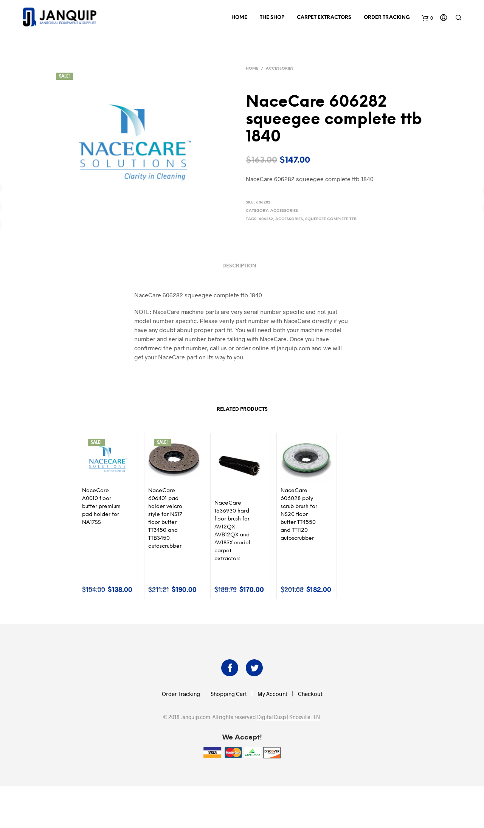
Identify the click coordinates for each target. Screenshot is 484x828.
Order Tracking (387, 17)
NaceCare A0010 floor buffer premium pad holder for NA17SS (101, 506)
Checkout (310, 693)
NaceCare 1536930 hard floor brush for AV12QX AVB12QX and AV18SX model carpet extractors (232, 531)
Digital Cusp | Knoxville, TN (288, 717)
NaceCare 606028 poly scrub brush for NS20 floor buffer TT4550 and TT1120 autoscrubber (299, 514)
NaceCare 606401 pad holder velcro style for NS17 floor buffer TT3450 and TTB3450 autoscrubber (165, 518)
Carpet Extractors (324, 17)
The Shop (272, 17)
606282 (266, 219)
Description (239, 266)
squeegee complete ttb (331, 219)
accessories (289, 219)
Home (239, 17)
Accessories (279, 69)
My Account (272, 693)
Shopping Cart (229, 693)
